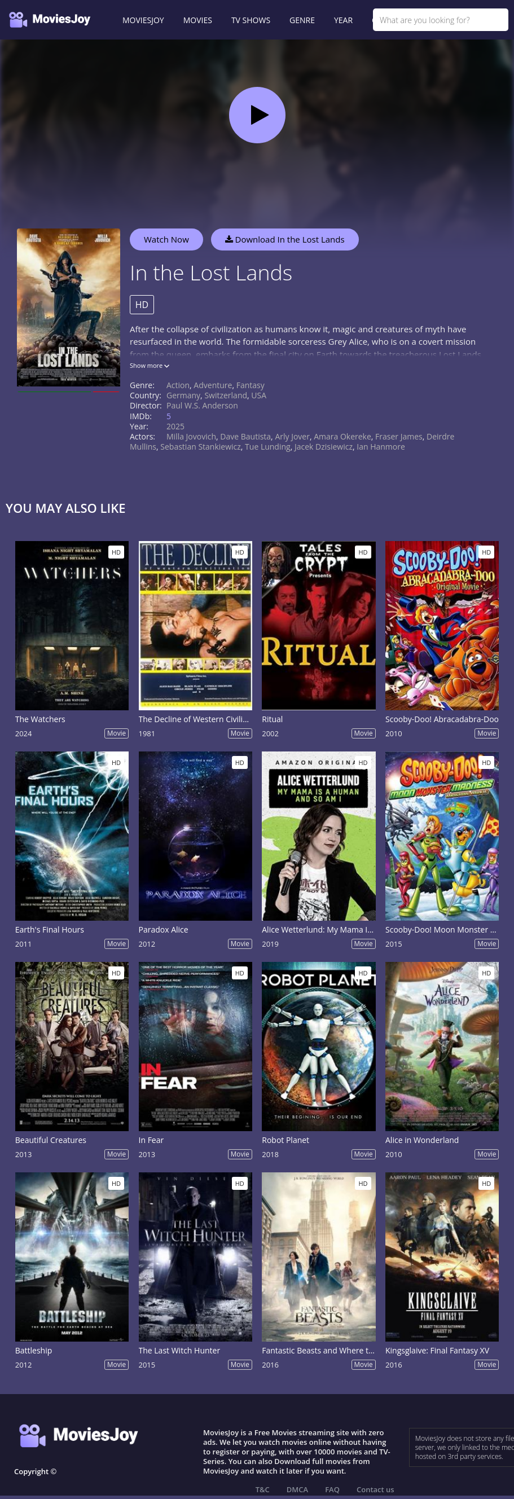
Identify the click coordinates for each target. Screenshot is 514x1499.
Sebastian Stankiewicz (200, 446)
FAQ (332, 1489)
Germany (183, 395)
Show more (149, 365)
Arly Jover (292, 436)
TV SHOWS (250, 20)
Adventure (213, 385)
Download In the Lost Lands (285, 239)
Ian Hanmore (381, 446)
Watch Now (166, 239)
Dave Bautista (245, 436)
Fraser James (399, 436)
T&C (263, 1489)
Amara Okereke (342, 436)
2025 (175, 426)
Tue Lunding (268, 446)
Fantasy (250, 385)
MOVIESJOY (143, 20)
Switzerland (225, 395)
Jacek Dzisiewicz (324, 446)
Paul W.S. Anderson (202, 405)
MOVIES (197, 20)
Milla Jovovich (191, 436)
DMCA (297, 1489)
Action (178, 385)
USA (258, 395)
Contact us (375, 1489)
